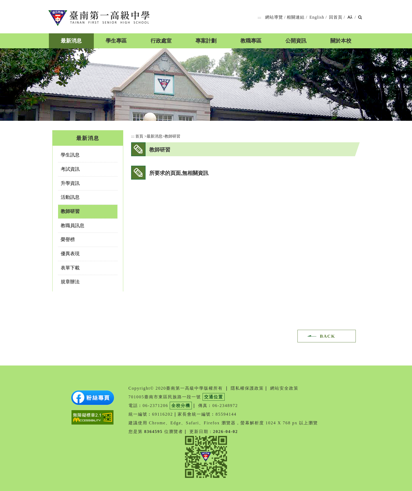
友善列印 (344, 149)
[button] (349, 17)
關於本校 (340, 41)
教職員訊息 (72, 225)
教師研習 (70, 211)
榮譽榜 (68, 239)
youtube (332, 149)
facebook (320, 149)
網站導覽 (274, 17)
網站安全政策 (284, 388)
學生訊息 (70, 155)
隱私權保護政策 (247, 388)
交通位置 (213, 397)
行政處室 (161, 41)
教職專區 (250, 41)
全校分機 (180, 405)
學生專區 (116, 41)
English (317, 17)
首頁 (139, 136)
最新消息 (71, 41)
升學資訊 (70, 183)
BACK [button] (327, 336)
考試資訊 (70, 169)
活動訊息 (70, 197)
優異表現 (70, 253)
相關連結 (296, 17)
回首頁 (335, 17)
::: (259, 17)
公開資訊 (295, 41)
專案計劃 (206, 41)
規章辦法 (70, 281)
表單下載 (70, 267)
